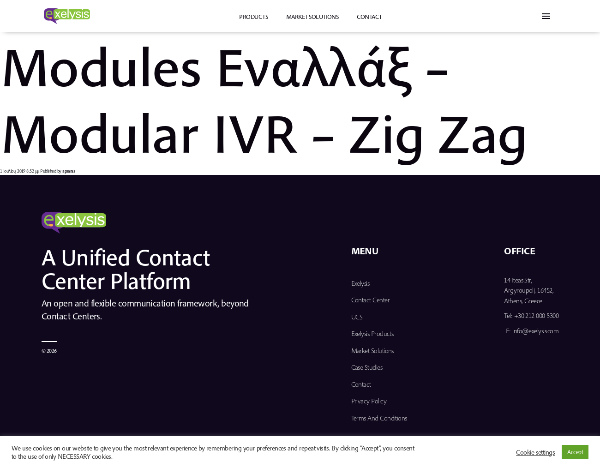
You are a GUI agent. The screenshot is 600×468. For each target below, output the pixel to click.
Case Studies (367, 367)
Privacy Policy (368, 400)
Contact (369, 16)
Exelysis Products (372, 333)
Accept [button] (575, 452)
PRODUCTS (253, 16)
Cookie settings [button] (535, 452)
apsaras (68, 171)
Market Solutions (312, 16)
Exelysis (360, 283)
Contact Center (370, 299)
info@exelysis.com (535, 330)
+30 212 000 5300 (536, 315)
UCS (357, 316)
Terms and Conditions (379, 418)
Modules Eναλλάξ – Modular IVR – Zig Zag (264, 99)
